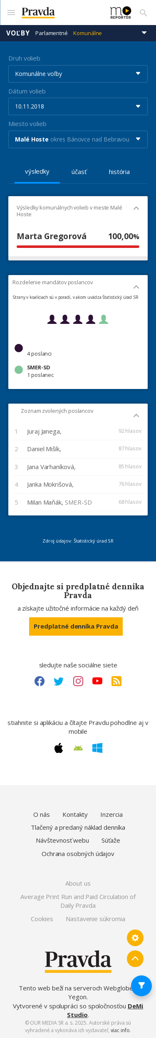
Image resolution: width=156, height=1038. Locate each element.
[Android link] (78, 748)
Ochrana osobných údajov (78, 853)
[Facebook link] (40, 681)
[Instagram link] (78, 681)
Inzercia (111, 814)
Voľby (18, 33)
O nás (41, 814)
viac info (120, 1030)
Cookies (42, 918)
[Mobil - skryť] (136, 209)
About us (77, 883)
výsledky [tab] (37, 171)
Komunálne (87, 33)
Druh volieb (24, 58)
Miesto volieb (27, 123)
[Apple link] (59, 748)
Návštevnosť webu (62, 840)
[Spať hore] (135, 958)
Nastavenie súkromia (95, 918)
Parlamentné (51, 33)
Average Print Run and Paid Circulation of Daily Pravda (78, 900)
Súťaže (111, 840)
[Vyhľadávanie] (143, 12)
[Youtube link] (97, 681)
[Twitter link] (59, 681)
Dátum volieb (27, 91)
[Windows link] (97, 748)
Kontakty (75, 814)
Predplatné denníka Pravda (76, 626)
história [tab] (119, 171)
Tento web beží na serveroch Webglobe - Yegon (78, 992)
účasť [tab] (79, 171)
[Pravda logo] (61, 12)
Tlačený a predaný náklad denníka (78, 827)
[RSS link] (116, 681)
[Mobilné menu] (10, 12)
